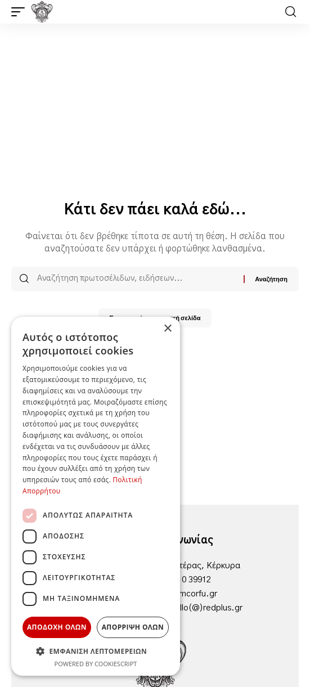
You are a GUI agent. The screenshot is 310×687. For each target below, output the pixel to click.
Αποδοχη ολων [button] (57, 627)
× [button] (167, 329)
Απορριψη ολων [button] (133, 627)
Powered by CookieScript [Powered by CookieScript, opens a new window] (96, 663)
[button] (20, 12)
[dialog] (95, 496)
